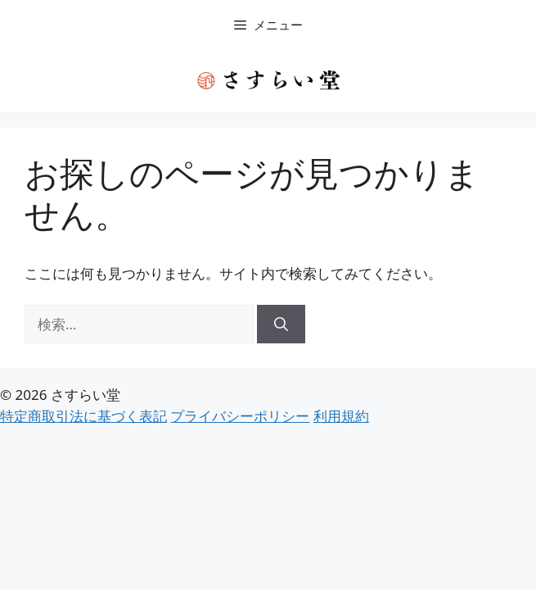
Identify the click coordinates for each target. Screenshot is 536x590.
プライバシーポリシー (239, 415)
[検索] (281, 324)
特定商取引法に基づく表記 (83, 415)
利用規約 (341, 415)
